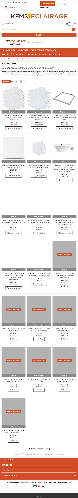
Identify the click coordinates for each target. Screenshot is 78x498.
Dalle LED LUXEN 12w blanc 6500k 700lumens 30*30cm (13, 166)
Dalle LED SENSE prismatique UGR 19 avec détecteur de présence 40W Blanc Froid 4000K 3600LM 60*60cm (64, 168)
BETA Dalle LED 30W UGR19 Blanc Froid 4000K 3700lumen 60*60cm (39, 274)
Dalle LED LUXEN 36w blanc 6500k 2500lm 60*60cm (13, 329)
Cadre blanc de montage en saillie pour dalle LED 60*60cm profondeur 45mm (64, 118)
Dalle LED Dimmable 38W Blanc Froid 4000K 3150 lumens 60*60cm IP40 (13, 222)
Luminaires (23, 50)
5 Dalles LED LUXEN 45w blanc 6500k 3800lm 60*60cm (64, 329)
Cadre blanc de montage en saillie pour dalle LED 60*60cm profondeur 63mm (39, 222)
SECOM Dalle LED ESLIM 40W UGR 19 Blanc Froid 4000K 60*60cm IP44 (65, 275)
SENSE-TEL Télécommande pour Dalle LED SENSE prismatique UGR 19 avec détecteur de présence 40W (13, 277)
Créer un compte (61, 4)
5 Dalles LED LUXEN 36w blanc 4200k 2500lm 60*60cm (64, 380)
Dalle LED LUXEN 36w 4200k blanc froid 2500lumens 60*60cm (39, 329)
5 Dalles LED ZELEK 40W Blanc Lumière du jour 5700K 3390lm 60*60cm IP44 (39, 118)
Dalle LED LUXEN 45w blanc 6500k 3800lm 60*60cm (39, 380)
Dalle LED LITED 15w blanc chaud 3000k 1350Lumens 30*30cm (13, 431)
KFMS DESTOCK (53, 54)
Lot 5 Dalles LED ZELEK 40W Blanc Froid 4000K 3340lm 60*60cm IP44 (13, 118)
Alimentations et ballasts (43, 50)
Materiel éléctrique (11, 54)
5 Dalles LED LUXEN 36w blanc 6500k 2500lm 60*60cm (13, 380)
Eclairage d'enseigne (34, 54)
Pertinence (15, 81)
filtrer (6, 81)
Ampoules (10, 50)
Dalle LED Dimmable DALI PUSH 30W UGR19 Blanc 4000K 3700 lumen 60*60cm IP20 (64, 222)
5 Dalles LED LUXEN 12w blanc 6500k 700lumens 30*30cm (39, 166)
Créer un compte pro (48, 3)
